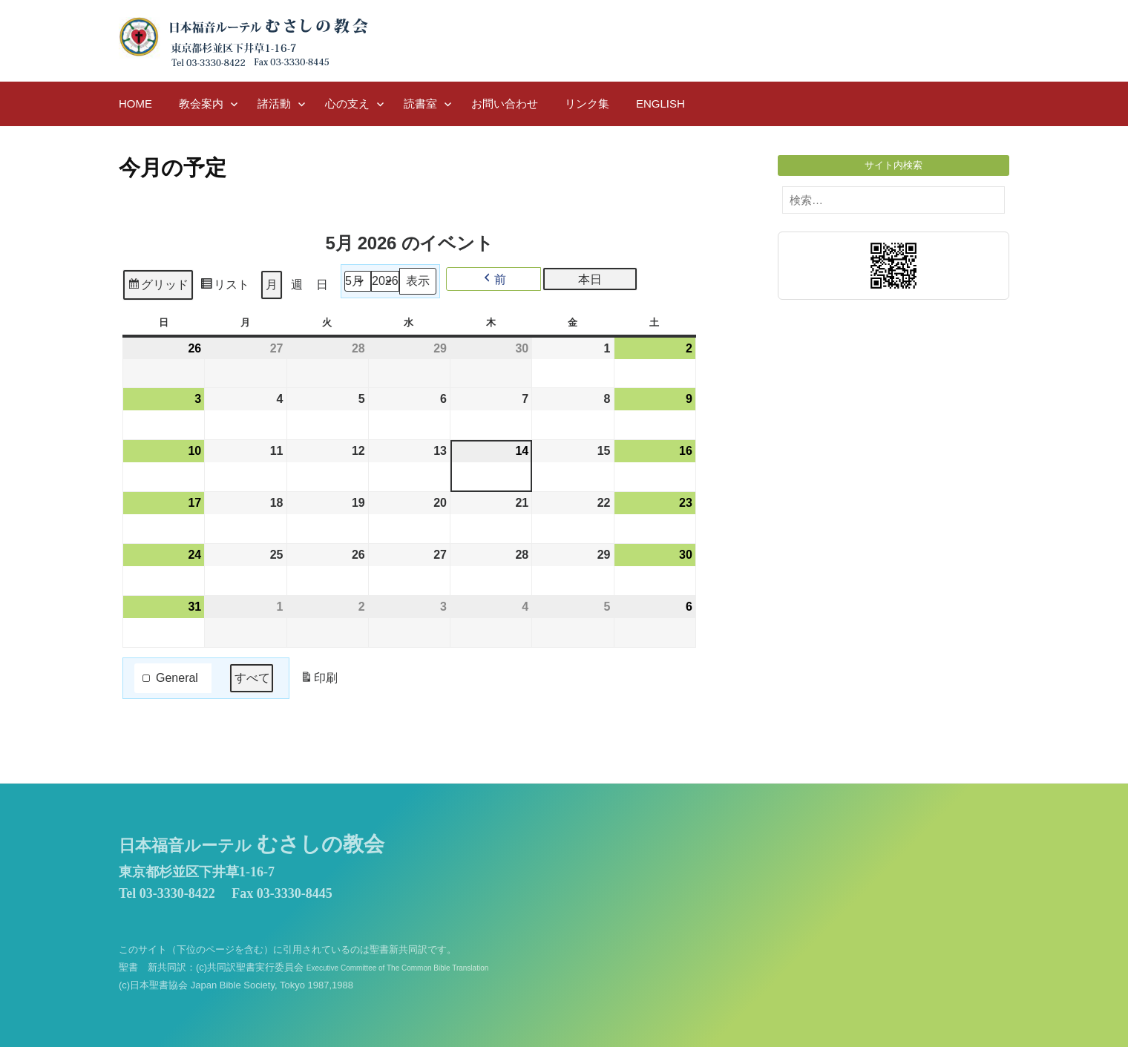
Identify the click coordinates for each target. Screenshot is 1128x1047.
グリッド (157, 287)
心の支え (347, 103)
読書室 (420, 103)
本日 (590, 279)
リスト (224, 287)
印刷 (319, 681)
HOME (135, 103)
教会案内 (201, 103)
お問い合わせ (504, 103)
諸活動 (274, 103)
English (660, 103)
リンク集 (587, 103)
